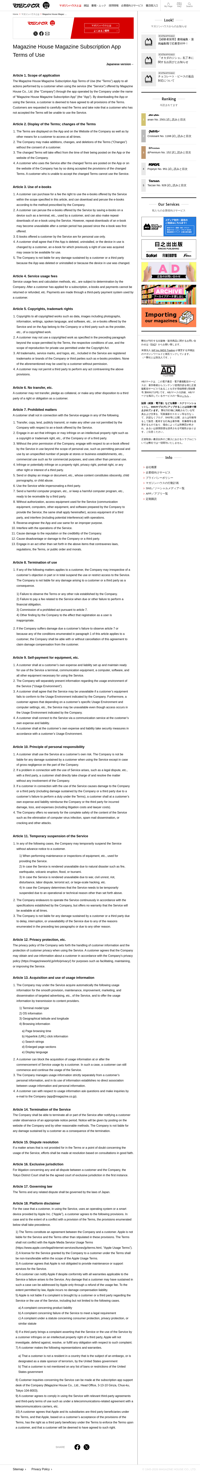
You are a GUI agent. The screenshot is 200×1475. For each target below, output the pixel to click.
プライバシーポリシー (159, 477)
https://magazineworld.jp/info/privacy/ (46, 962)
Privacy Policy (41, 1470)
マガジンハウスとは (70, 5)
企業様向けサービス (132, 5)
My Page (168, 3)
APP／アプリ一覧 (157, 493)
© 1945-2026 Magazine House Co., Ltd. (167, 1470)
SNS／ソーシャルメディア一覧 (165, 488)
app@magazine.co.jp (62, 1097)
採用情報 (113, 5)
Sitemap (18, 1470)
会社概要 (151, 467)
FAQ (179, 3)
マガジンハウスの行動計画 (162, 482)
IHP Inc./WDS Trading (163, 350)
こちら (185, 395)
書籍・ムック (98, 5)
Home (15, 14)
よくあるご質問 (105, 32)
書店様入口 (152, 5)
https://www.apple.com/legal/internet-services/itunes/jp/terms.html (58, 1249)
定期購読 (151, 498)
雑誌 (86, 5)
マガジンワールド (31, 5)
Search (189, 3)
